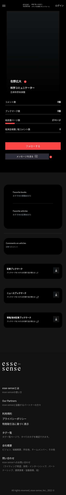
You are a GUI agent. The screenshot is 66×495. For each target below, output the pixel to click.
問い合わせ (8, 458)
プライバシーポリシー (14, 418)
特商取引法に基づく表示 (15, 424)
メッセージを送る (27, 156)
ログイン (59, 5)
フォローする (33, 146)
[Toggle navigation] (3, 5)
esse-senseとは (10, 388)
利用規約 (7, 413)
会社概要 (7, 445)
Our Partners (9, 401)
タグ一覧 (7, 432)
